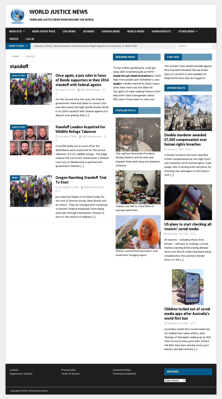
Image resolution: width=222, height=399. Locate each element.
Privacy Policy (68, 370)
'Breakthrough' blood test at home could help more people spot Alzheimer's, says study (137, 80)
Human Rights (161, 31)
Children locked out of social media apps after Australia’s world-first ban (187, 313)
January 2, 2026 (176, 149)
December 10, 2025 (178, 234)
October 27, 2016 (68, 136)
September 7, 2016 (69, 187)
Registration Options (21, 374)
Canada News (111, 31)
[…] (87, 115)
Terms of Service (70, 374)
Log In (30, 39)
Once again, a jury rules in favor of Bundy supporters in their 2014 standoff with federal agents (82, 80)
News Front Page (43, 31)
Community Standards (124, 374)
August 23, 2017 (67, 90)
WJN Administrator (90, 90)
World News (135, 31)
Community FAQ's (122, 370)
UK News (88, 31)
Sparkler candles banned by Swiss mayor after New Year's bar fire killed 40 (136, 85)
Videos (13, 39)
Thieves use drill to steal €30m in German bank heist (135, 208)
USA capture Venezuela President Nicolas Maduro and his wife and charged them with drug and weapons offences (138, 159)
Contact (14, 370)
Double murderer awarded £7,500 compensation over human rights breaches (185, 139)
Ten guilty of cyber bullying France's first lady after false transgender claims (136, 93)
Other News (186, 31)
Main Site (15, 31)
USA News (69, 31)
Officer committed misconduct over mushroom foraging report (137, 253)
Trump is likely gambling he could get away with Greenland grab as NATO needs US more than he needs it (134, 72)
